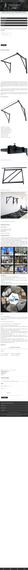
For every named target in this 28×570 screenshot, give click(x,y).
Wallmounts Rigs (13, 13)
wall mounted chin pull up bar (12, 81)
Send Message (4, 397)
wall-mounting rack (4, 93)
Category (5, 13)
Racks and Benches (8, 13)
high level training (15, 84)
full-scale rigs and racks (6, 82)
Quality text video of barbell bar (15, 412)
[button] (13, 10)
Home (2, 13)
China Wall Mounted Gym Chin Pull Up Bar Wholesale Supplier (11, 381)
